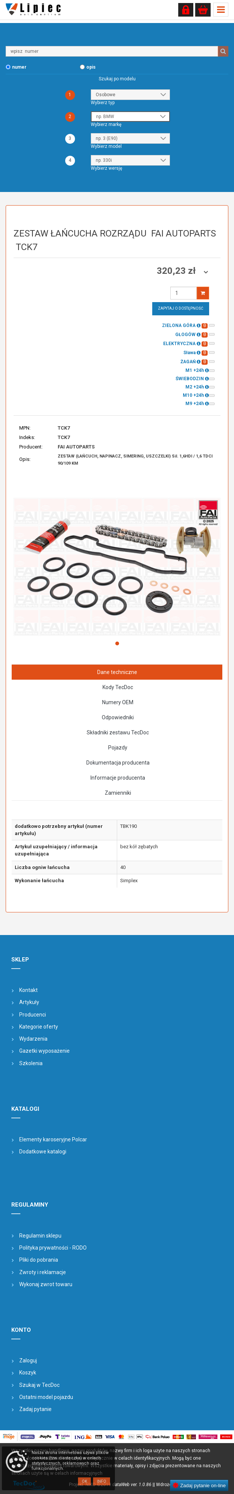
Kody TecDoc (117, 687)
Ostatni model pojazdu (46, 1397)
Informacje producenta (117, 778)
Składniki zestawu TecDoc (118, 732)
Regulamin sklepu (40, 1236)
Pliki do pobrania (38, 1260)
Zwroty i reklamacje (42, 1272)
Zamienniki (118, 793)
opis (91, 67)
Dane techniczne (117, 672)
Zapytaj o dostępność (180, 308)
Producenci (32, 1015)
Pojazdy (117, 748)
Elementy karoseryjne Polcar (53, 1139)
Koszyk (27, 1373)
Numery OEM (117, 702)
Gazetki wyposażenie (44, 1051)
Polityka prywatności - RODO (53, 1248)
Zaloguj (28, 1360)
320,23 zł (177, 271)
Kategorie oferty (38, 1027)
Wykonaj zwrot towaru (45, 1284)
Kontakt (28, 990)
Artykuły (29, 1002)
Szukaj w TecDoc (39, 1385)
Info (101, 1481)
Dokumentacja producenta (118, 763)
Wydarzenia (33, 1039)
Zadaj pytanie (35, 1409)
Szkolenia (31, 1063)
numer (19, 67)
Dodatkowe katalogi (42, 1152)
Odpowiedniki (118, 717)
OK (84, 1481)
